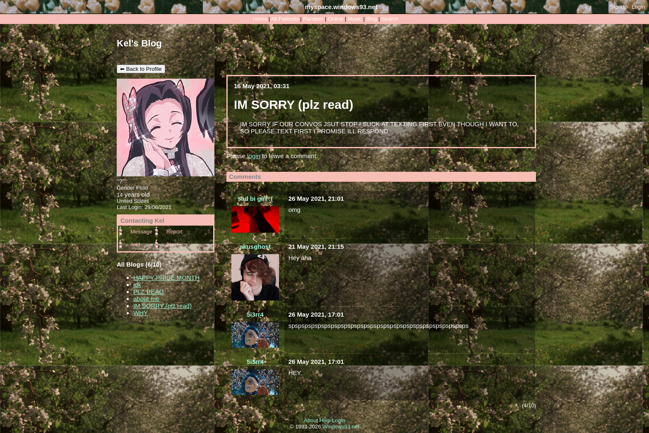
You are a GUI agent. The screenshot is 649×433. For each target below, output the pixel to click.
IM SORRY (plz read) (162, 305)
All (284, 19)
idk (137, 284)
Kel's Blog (139, 43)
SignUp (619, 7)
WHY (140, 312)
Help (325, 420)
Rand (313, 19)
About (311, 420)
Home (259, 19)
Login (638, 7)
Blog (371, 19)
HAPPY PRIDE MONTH (166, 277)
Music (355, 19)
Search (389, 19)
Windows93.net (340, 426)
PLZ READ (148, 291)
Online (336, 19)
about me (146, 298)
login (253, 155)
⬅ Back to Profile (141, 69)
